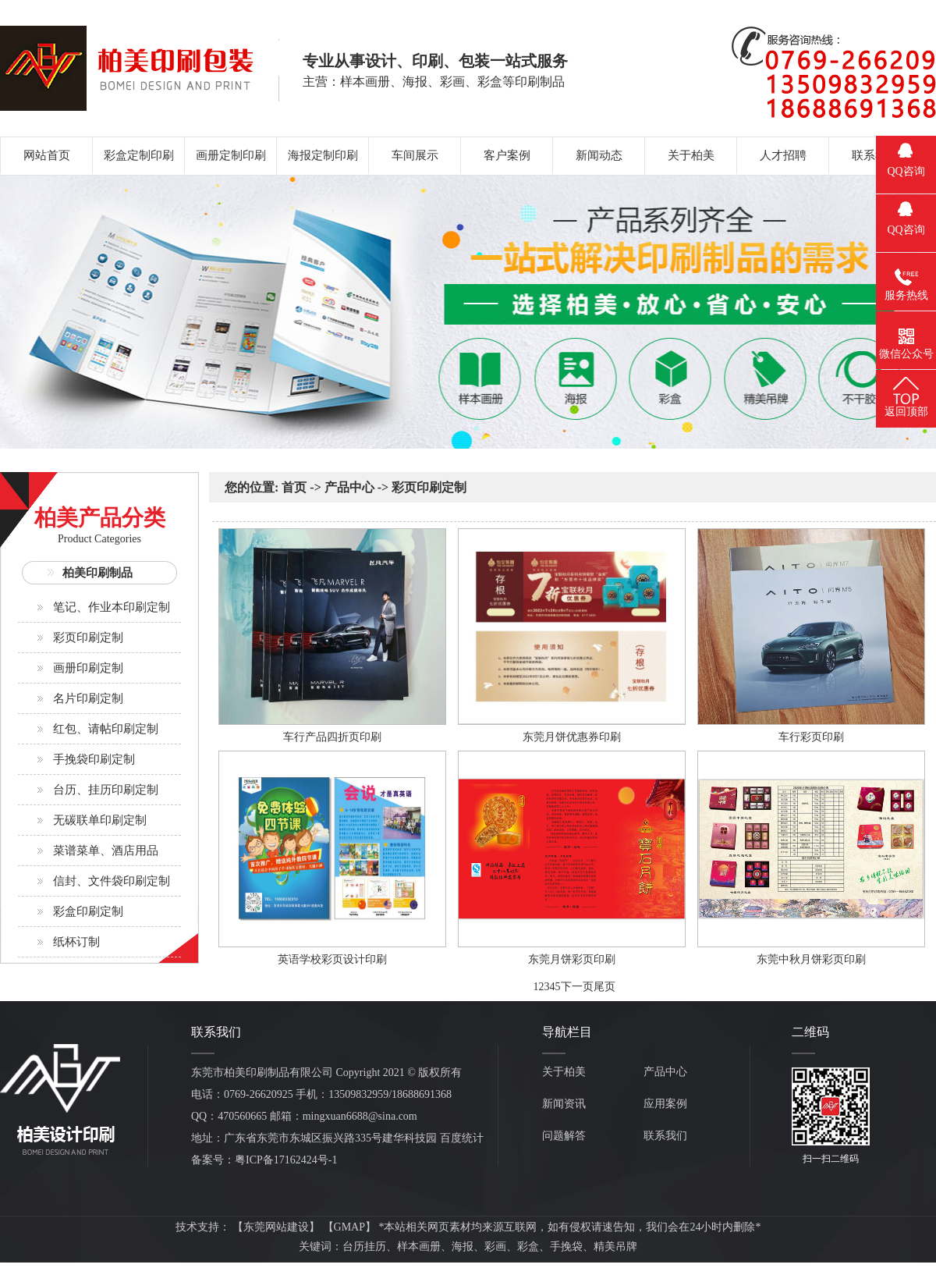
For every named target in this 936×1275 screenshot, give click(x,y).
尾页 (604, 987)
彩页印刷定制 (88, 637)
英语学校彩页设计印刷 (332, 959)
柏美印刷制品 (97, 572)
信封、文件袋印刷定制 (111, 881)
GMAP (349, 1227)
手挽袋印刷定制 (94, 759)
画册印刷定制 (88, 668)
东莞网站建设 (276, 1227)
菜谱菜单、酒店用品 (105, 850)
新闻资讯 (564, 1104)
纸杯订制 (76, 942)
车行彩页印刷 (811, 737)
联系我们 (665, 1136)
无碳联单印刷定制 (100, 820)
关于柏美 (564, 1072)
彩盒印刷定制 (88, 911)
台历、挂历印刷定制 (105, 789)
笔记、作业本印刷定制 (111, 607)
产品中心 (349, 487)
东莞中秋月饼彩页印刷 (811, 959)
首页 (294, 487)
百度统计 (462, 1138)
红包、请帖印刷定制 (105, 729)
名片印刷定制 (88, 698)
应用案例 (665, 1104)
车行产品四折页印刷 (332, 737)
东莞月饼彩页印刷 (571, 959)
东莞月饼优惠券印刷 (572, 737)
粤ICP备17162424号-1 (286, 1160)
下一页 (577, 987)
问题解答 (564, 1136)
